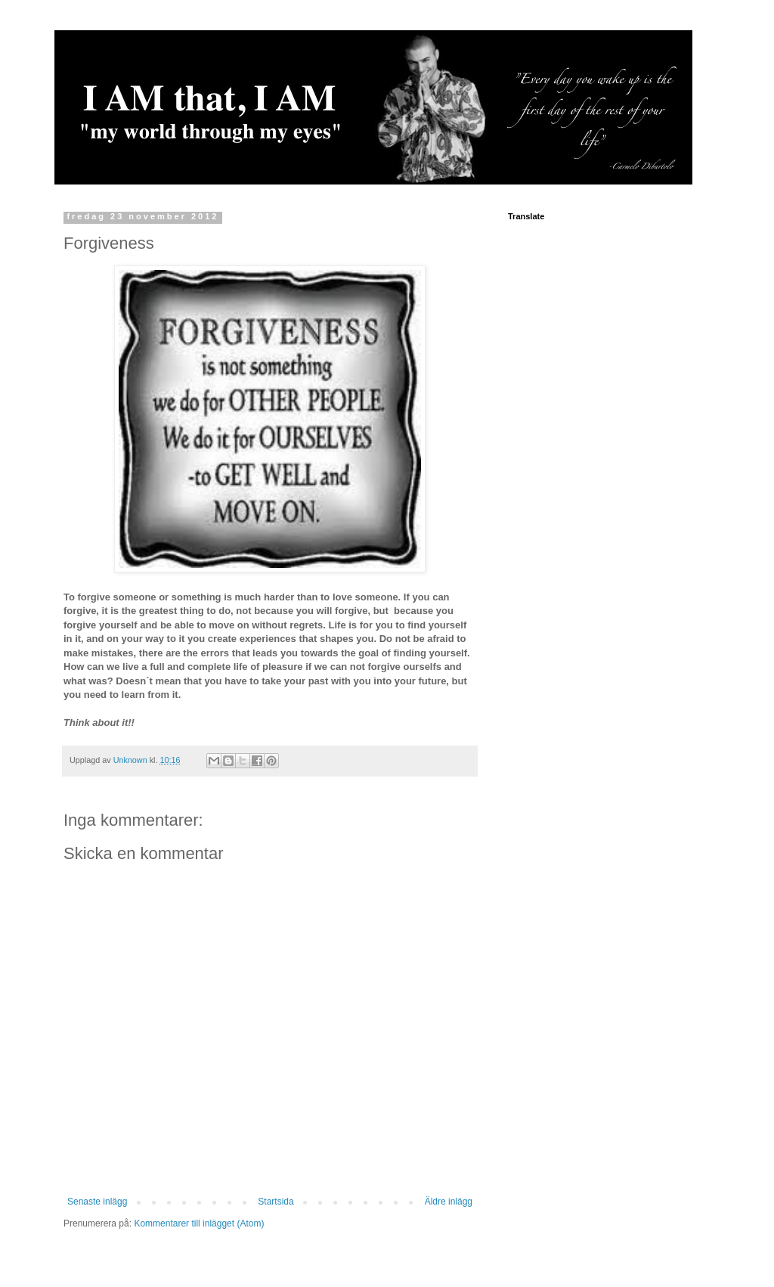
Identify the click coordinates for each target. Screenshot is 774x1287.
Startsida (275, 1201)
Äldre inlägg (448, 1201)
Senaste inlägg (97, 1201)
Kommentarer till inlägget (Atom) (199, 1223)
